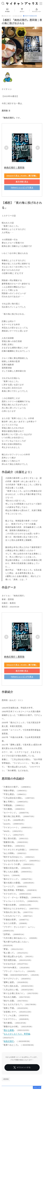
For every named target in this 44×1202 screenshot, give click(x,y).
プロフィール (8, 1200)
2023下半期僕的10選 (30, 16)
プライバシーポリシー (33, 1200)
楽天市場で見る (22, 182)
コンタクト (19, 1200)
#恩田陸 (6, 1079)
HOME (4, 1195)
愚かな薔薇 (9, 1030)
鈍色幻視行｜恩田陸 (14, 167)
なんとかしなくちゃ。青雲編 (17, 1034)
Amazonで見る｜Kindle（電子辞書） (22, 176)
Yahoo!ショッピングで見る (22, 188)
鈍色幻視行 (9, 1041)
